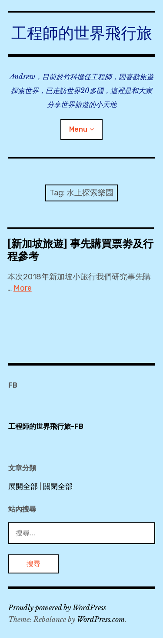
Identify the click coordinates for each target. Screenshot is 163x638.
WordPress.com (101, 619)
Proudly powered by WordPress (57, 607)
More (22, 288)
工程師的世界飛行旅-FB (45, 426)
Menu (78, 129)
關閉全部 (58, 486)
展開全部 (23, 486)
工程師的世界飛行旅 (81, 33)
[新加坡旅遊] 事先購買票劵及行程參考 (80, 249)
